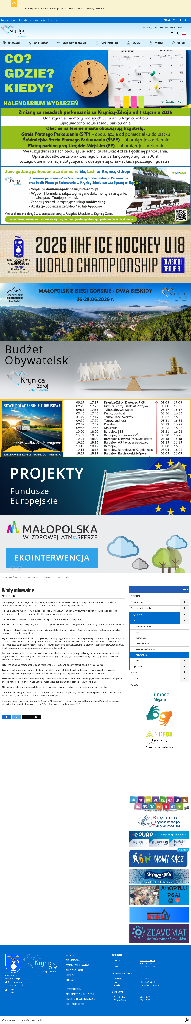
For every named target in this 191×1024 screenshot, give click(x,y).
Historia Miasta (141, 637)
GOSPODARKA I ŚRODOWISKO (77, 965)
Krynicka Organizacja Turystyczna (80, 999)
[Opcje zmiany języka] (184, 33)
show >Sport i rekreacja (184, 667)
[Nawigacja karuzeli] (16, 568)
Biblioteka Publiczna (75, 1004)
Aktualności (135, 596)
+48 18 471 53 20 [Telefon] (147, 960)
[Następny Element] (19, 568)
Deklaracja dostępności (8, 20)
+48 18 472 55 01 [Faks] (147, 967)
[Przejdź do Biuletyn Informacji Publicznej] (167, 20)
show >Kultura (184, 673)
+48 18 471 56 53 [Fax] (147, 982)
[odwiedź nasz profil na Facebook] (174, 20)
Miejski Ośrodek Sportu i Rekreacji (80, 994)
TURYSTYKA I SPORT (74, 970)
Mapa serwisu (22, 20)
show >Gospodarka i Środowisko (184, 609)
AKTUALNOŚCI (71, 956)
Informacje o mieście (143, 626)
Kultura (134, 672)
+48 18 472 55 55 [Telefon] (147, 979)
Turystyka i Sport (138, 615)
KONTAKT (70, 980)
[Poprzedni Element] (12, 568)
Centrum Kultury (73, 989)
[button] (178, 33)
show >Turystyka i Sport (184, 615)
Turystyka (137, 660)
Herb (137, 632)
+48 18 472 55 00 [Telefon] (147, 963)
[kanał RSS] (185, 20)
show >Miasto (184, 621)
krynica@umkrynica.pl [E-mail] (149, 985)
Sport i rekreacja (139, 666)
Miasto (136, 620)
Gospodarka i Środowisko (141, 608)
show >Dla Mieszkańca (184, 602)
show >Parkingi (184, 679)
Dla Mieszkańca (137, 602)
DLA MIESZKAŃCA (73, 961)
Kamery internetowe (143, 643)
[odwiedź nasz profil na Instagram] (179, 20)
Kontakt (42, 20)
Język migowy (34, 20)
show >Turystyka (184, 661)
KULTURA (70, 975)
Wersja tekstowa (53, 20)
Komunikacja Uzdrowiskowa (146, 649)
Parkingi (134, 679)
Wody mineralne (142, 655)
